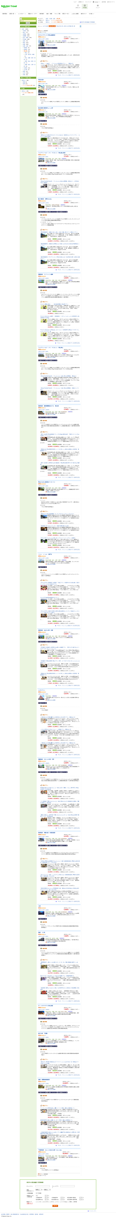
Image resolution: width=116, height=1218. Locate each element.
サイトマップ (88, 1)
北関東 (24, 34)
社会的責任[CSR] (24, 1214)
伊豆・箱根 (25, 37)
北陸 (24, 41)
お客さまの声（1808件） (44, 763)
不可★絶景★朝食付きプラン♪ (49, 597)
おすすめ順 (45, 26)
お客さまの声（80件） (43, 936)
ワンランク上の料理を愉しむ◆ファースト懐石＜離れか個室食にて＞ (57, 1108)
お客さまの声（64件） (43, 486)
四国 (24, 71)
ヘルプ (74, 1)
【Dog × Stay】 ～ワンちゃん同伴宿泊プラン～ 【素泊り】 (57, 63)
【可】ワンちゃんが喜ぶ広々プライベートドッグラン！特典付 (57, 538)
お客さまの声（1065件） (44, 1009)
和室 (71, 1201)
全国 (47, 18)
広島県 (25, 68)
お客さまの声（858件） (43, 634)
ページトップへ (92, 1211)
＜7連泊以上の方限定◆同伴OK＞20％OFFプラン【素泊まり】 (58, 743)
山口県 (25, 69)
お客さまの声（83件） (43, 156)
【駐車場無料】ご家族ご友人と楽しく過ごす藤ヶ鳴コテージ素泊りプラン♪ (59, 232)
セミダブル (46, 1201)
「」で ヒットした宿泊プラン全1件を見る (68, 75)
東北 (24, 32)
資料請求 (41, 1214)
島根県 (25, 49)
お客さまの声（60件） (43, 694)
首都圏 (24, 35)
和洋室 (75, 1201)
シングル (39, 1201)
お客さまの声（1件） (43, 111)
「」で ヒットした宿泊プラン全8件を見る (68, 685)
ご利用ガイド (81, 1)
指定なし (48, 20)
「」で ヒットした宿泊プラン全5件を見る (68, 269)
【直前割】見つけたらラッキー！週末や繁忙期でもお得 (54, 526)
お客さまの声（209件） (43, 39)
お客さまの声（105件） (43, 1154)
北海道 (24, 30)
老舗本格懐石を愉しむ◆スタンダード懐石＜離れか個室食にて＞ (56, 1120)
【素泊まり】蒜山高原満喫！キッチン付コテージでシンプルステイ (57, 513)
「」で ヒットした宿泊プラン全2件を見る (68, 401)
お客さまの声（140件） (43, 910)
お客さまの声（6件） (43, 83)
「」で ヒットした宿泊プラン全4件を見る (68, 754)
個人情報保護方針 (15, 1214)
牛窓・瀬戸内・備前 (29, 54)
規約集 (36, 1214)
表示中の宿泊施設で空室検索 (88, 22)
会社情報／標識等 (5, 1214)
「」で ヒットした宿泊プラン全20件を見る (68, 343)
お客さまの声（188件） (43, 1037)
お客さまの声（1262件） (44, 409)
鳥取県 (25, 47)
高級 (24, 82)
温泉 (24, 83)
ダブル (52, 1201)
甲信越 (24, 39)
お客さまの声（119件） (43, 558)
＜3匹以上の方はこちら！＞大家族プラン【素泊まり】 (55, 729)
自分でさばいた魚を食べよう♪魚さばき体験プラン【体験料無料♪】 (57, 975)
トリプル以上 (64, 1201)
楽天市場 (104, 1)
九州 (24, 73)
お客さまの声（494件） (43, 836)
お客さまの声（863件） (43, 278)
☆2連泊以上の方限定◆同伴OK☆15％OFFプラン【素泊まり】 (58, 717)
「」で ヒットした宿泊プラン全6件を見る (68, 477)
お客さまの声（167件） (43, 202)
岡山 (26, 52)
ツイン (57, 1201)
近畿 (24, 44)
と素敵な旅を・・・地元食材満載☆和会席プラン (54, 304)
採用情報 (31, 1214)
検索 (55, 1206)
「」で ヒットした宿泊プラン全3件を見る (68, 549)
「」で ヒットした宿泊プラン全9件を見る (68, 1001)
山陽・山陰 (52, 18)
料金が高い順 (59, 26)
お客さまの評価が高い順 (69, 26)
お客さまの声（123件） (43, 1083)
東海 (24, 42)
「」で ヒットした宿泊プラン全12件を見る (68, 625)
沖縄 (24, 74)
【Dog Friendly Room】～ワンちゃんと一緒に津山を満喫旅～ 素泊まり (58, 376)
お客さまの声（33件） (43, 351)
